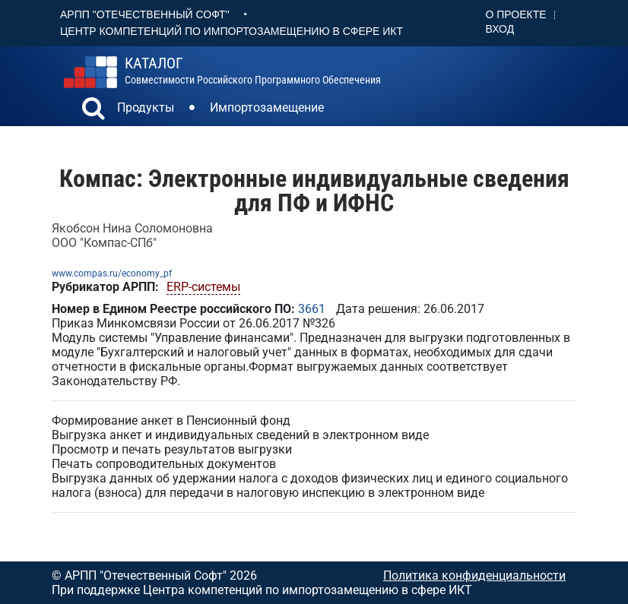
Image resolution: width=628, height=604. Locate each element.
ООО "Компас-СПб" (104, 243)
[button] (93, 110)
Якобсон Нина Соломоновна (132, 228)
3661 (311, 309)
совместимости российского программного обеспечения (253, 70)
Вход (500, 29)
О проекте (516, 14)
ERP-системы (203, 287)
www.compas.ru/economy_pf (112, 273)
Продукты (145, 107)
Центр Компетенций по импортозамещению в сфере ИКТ (231, 31)
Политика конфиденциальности (474, 575)
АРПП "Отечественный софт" (145, 14)
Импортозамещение (267, 107)
